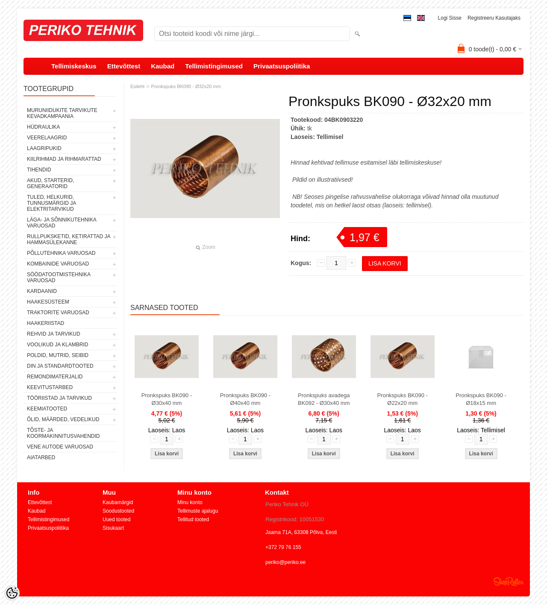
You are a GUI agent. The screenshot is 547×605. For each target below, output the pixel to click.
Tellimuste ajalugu (197, 511)
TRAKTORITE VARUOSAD (58, 313)
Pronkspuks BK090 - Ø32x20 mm (186, 86)
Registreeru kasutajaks (494, 18)
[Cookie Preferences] (12, 593)
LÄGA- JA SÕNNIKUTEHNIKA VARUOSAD (61, 223)
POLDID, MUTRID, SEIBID (57, 355)
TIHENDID (39, 170)
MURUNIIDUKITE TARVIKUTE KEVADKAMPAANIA (62, 113)
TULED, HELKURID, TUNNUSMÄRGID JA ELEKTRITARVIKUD (51, 203)
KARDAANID (42, 291)
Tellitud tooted (193, 519)
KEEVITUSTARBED (50, 387)
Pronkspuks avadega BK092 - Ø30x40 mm (324, 399)
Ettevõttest (124, 66)
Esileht (137, 86)
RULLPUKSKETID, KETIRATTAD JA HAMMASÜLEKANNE (68, 239)
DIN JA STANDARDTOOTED (60, 366)
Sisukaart (113, 528)
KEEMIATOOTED (47, 409)
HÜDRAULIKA (43, 127)
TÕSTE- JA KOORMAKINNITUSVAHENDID (63, 433)
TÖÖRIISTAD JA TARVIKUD (59, 398)
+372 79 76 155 (283, 547)
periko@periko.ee (285, 562)
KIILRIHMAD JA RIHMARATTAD (64, 159)
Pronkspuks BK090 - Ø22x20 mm (402, 399)
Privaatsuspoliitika (281, 66)
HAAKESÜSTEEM (48, 302)
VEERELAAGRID (47, 138)
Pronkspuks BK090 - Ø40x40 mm (245, 399)
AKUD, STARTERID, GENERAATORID (50, 183)
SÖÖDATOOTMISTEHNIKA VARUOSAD (58, 277)
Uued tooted (116, 519)
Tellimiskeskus (74, 66)
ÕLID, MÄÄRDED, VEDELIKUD (63, 419)
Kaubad (162, 66)
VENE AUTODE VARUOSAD (60, 447)
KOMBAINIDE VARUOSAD (58, 264)
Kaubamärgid (118, 502)
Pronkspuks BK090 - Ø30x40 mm (166, 399)
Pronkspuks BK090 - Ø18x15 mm (481, 399)
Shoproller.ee (508, 581)
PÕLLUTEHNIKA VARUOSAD (61, 253)
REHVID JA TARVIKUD (53, 334)
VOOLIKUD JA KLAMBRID (57, 345)
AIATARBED (41, 457)
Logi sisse (450, 18)
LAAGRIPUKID (44, 148)
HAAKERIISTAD (45, 323)
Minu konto (190, 502)
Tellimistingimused (214, 66)
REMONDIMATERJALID (54, 377)
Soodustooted (118, 511)
